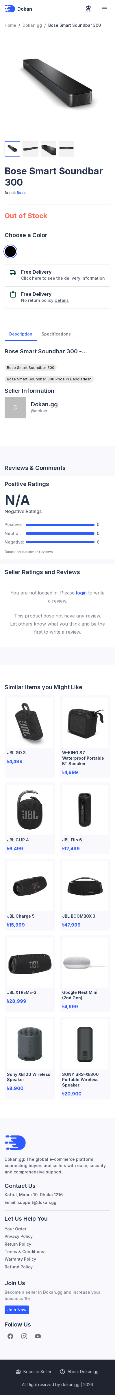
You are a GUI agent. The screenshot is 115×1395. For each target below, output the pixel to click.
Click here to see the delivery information (63, 278)
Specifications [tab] (56, 334)
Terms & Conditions (24, 1251)
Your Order (15, 1228)
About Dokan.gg (79, 1372)
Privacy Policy (19, 1236)
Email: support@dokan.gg (30, 1202)
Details (62, 300)
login (81, 593)
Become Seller (34, 1372)
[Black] (10, 251)
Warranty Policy (20, 1259)
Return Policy (18, 1244)
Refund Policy (19, 1266)
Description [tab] (21, 334)
